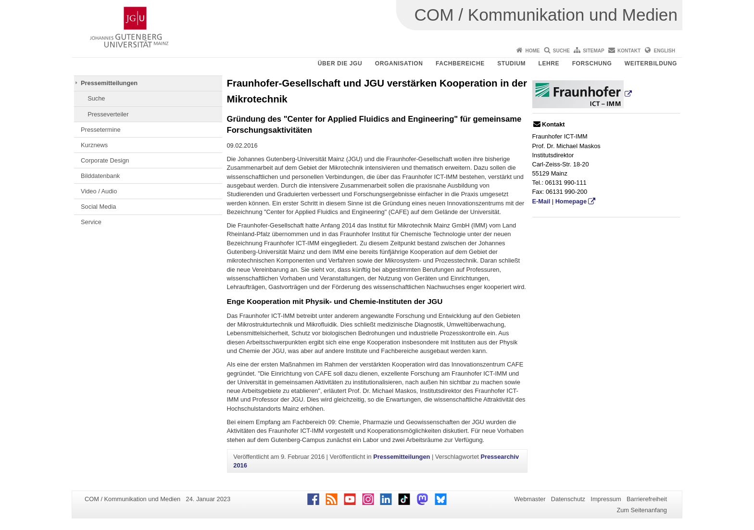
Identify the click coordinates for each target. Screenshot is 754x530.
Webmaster (529, 499)
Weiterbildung (651, 63)
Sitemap (593, 50)
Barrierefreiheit (647, 499)
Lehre (549, 63)
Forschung (592, 63)
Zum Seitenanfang (641, 510)
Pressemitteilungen (109, 83)
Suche (561, 50)
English (664, 50)
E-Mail (541, 201)
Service (91, 222)
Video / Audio (99, 191)
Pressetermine (101, 129)
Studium (511, 63)
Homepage (571, 201)
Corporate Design (105, 160)
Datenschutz (568, 499)
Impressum (606, 499)
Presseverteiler (108, 114)
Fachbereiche (460, 63)
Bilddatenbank (100, 175)
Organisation (399, 63)
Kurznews (94, 145)
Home (532, 50)
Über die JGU (340, 63)
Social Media (98, 206)
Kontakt (629, 50)
